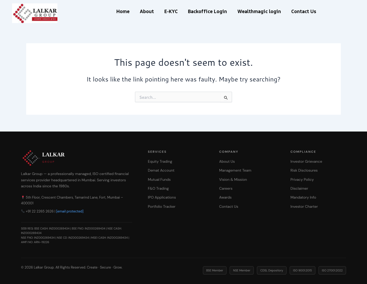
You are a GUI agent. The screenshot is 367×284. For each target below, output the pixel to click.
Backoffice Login (208, 11)
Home (117, 11)
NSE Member (241, 270)
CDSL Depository (271, 270)
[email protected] (70, 211)
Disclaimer (299, 188)
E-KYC (169, 11)
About (143, 11)
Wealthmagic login (262, 11)
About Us (227, 161)
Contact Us (309, 11)
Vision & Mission (233, 179)
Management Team (235, 170)
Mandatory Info (303, 197)
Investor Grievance (306, 161)
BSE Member (214, 270)
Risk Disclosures (304, 170)
